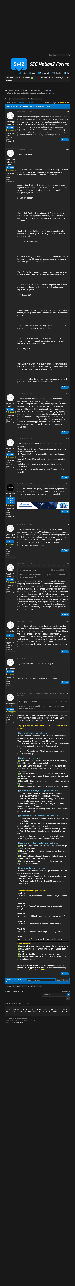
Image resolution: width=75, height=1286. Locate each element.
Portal (22, 73)
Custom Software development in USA (32, 678)
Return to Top (53, 1009)
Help (66, 73)
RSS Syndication (34, 1011)
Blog (8, 1009)
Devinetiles (10, 631)
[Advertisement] (24, 25)
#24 (67, 439)
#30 (67, 693)
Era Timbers (52, 678)
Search (32, 73)
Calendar (57, 73)
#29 (67, 658)
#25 (67, 484)
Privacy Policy (46, 1011)
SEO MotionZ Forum (12, 90)
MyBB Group (31, 1020)
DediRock (10, 494)
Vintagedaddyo (19, 1022)
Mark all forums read (19, 1011)
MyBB (16, 1020)
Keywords (45, 90)
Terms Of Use (58, 1011)
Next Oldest (11, 980)
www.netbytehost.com (56, 968)
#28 (67, 621)
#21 (67, 112)
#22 (67, 149)
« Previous (16, 99)
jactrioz (9, 669)
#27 (67, 564)
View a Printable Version (15, 991)
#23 (67, 394)
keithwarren (21, 695)
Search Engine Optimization (30, 90)
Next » (39, 99)
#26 (67, 524)
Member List (44, 73)
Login (26, 78)
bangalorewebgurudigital (10, 162)
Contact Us (26, 1009)
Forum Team (16, 1009)
